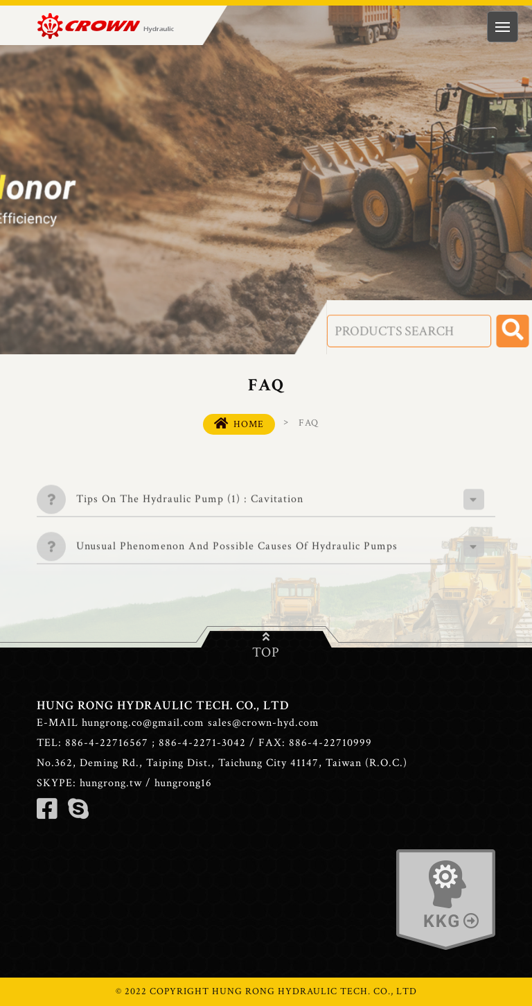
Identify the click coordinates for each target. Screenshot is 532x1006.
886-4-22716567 (106, 743)
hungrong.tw (111, 783)
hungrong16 (183, 783)
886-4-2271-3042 (202, 743)
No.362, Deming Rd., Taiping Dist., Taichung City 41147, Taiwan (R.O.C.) (222, 763)
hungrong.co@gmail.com (143, 723)
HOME (239, 424)
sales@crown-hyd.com (263, 723)
